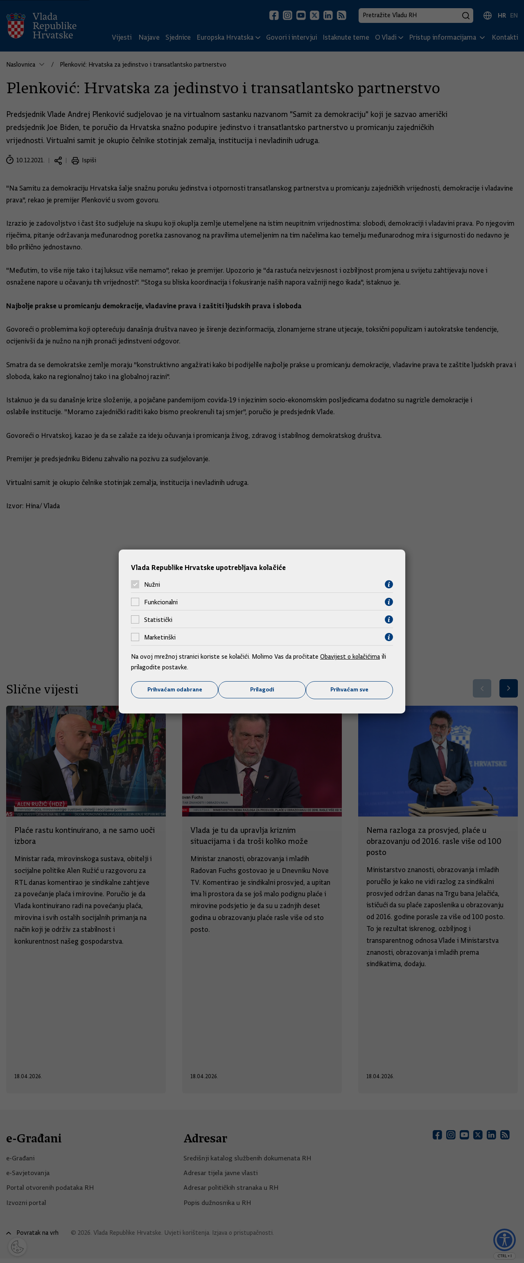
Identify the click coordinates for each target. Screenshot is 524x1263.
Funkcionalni (161, 602)
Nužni (152, 584)
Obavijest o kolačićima (351, 656)
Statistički (158, 619)
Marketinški (160, 637)
